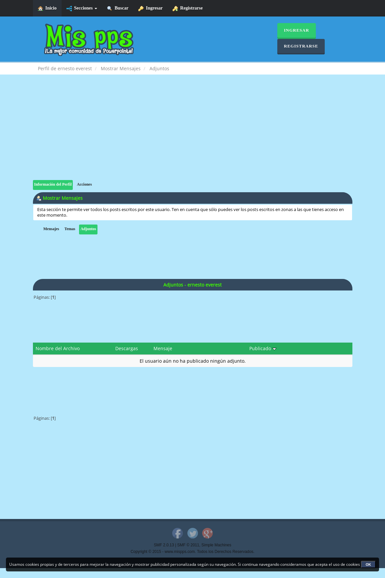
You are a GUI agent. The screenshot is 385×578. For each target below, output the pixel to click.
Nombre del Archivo (58, 348)
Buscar (117, 8)
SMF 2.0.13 (164, 545)
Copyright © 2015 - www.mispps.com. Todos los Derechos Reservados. (193, 551)
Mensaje (162, 348)
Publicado (262, 348)
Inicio (47, 8)
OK (368, 564)
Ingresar (150, 8)
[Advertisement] (192, 134)
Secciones (82, 8)
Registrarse (188, 8)
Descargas (126, 348)
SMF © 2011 (188, 545)
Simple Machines (217, 545)
